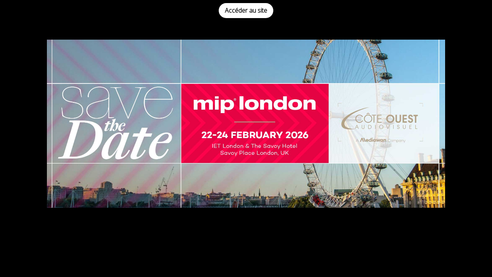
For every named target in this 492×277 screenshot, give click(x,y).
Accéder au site (246, 10)
